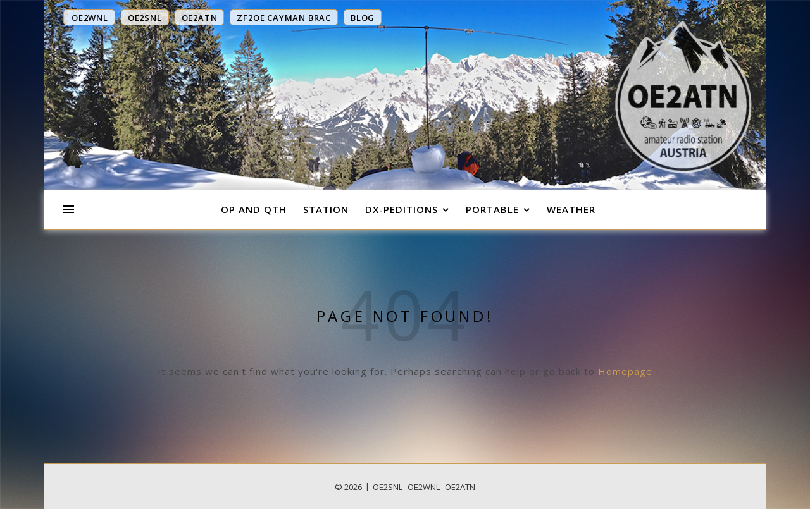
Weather (571, 209)
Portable (492, 209)
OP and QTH (254, 209)
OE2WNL (424, 487)
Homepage (625, 371)
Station (326, 209)
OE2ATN (460, 487)
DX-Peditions (401, 209)
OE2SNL (387, 487)
